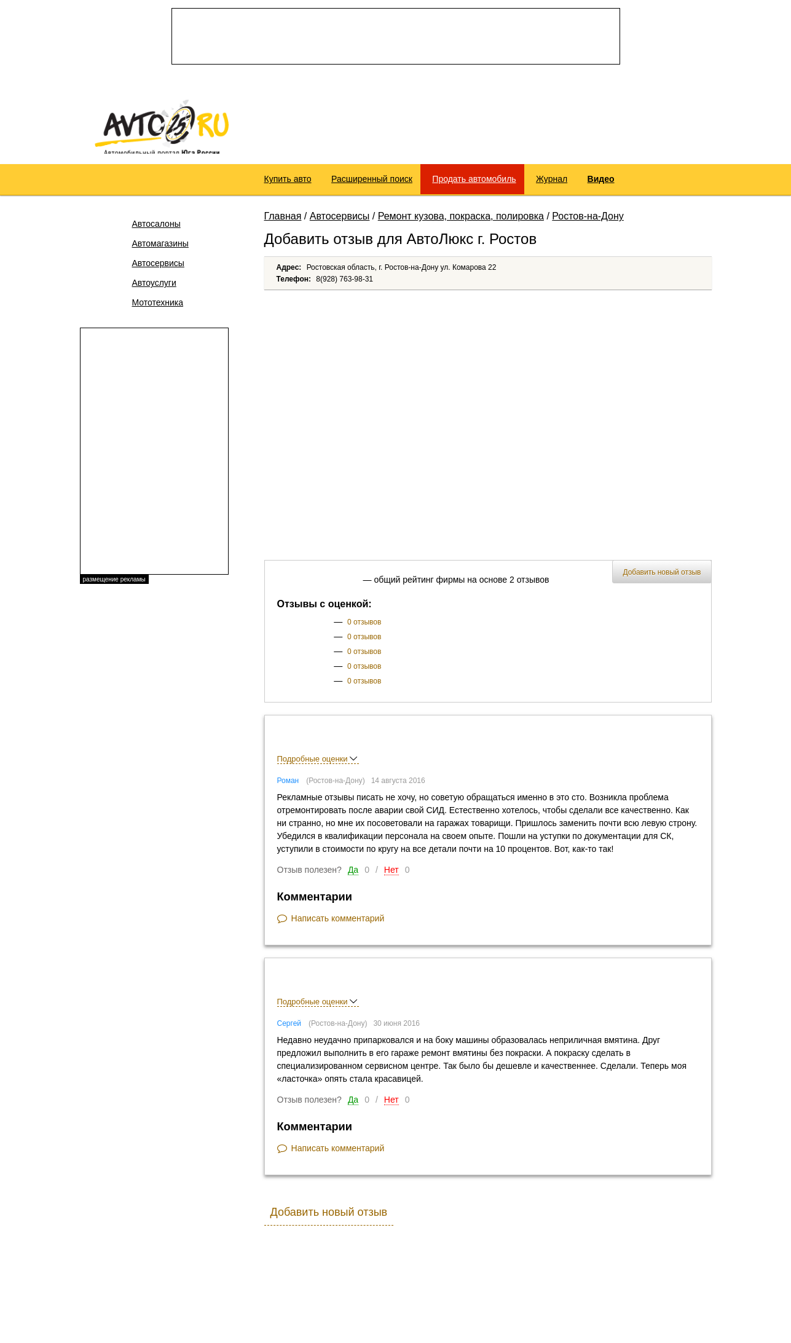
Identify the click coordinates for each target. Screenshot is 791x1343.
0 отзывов (364, 629)
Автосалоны (156, 231)
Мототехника (158, 310)
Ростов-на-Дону (588, 223)
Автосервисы (158, 270)
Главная (283, 223)
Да (353, 877)
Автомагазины (160, 251)
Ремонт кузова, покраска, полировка (461, 223)
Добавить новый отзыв (662, 579)
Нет (391, 877)
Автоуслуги (154, 290)
